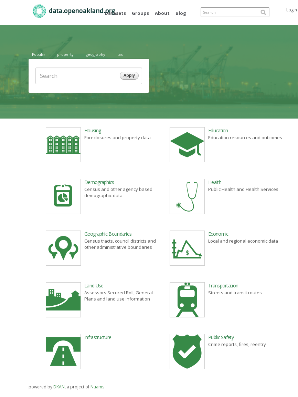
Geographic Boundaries (107, 234)
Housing (92, 130)
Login (291, 10)
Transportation (223, 285)
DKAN (59, 387)
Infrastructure (97, 337)
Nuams (97, 387)
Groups (140, 13)
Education (218, 130)
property (65, 54)
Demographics (99, 182)
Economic (218, 234)
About (162, 13)
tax (120, 54)
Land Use (93, 285)
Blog (180, 13)
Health (214, 182)
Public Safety (221, 337)
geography (95, 54)
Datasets (115, 13)
